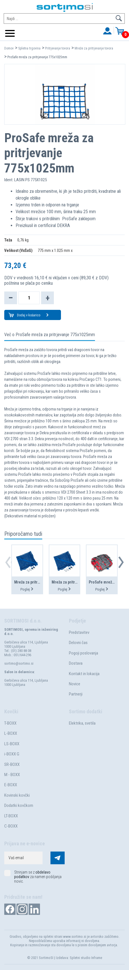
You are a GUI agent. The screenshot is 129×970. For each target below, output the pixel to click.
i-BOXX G (11, 754)
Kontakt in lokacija (84, 673)
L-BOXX (10, 733)
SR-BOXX (12, 764)
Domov (9, 48)
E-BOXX (10, 784)
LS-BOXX (11, 743)
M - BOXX (12, 774)
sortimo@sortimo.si (18, 663)
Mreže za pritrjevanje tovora (94, 48)
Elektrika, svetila (82, 723)
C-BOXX (11, 826)
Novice (74, 683)
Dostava (76, 663)
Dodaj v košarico (33, 315)
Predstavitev (79, 632)
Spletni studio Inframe (86, 958)
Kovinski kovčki (17, 795)
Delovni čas (78, 642)
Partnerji (76, 694)
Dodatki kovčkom (18, 805)
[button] (121, 562)
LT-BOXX (11, 815)
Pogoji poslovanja (83, 653)
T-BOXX (10, 723)
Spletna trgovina (29, 48)
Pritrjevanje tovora (57, 48)
